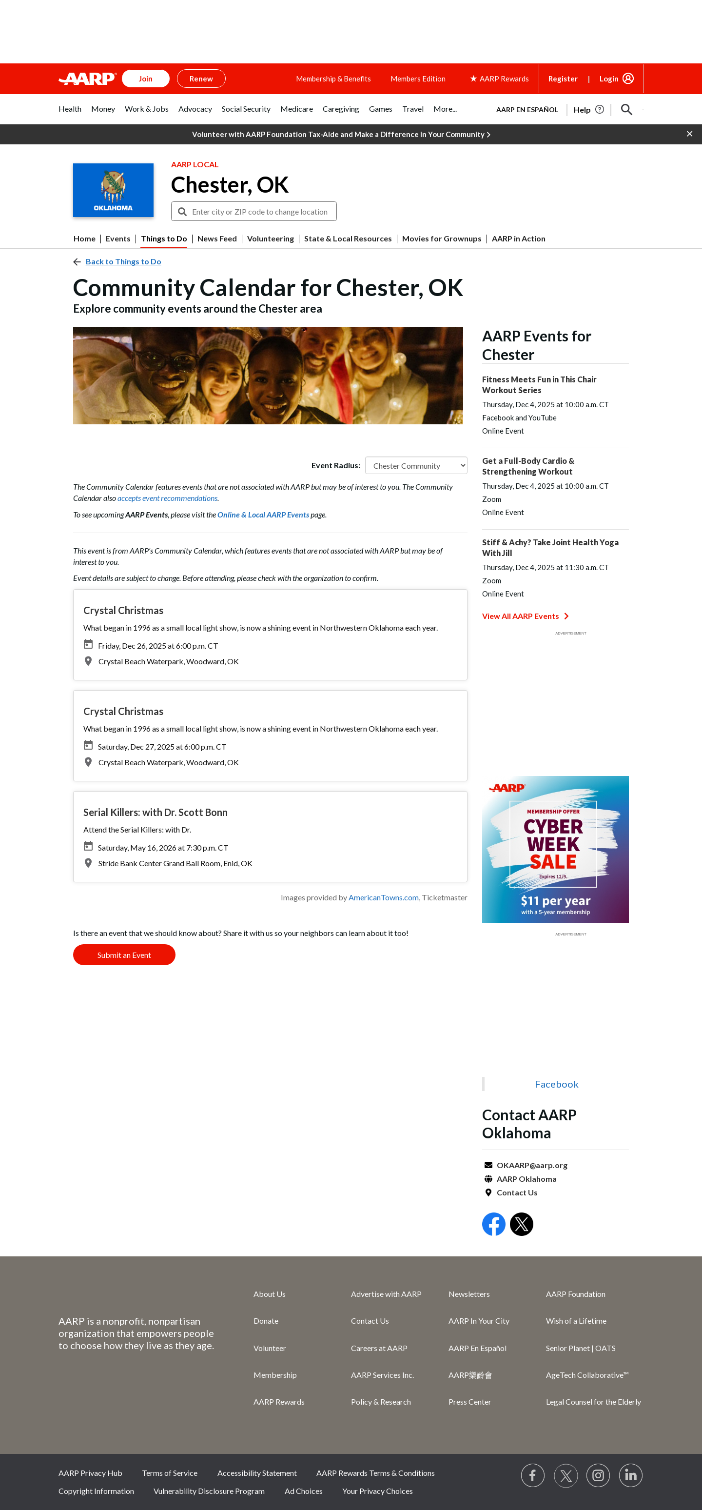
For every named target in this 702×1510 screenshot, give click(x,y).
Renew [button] (201, 78)
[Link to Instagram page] (598, 1476)
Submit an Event (124, 954)
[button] (627, 109)
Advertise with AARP (386, 1293)
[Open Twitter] (521, 1225)
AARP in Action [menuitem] (519, 238)
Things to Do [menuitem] (164, 238)
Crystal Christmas (123, 610)
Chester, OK (230, 184)
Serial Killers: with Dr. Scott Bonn (155, 812)
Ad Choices (304, 1490)
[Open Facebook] (494, 1225)
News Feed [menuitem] (217, 238)
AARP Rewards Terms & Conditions (375, 1472)
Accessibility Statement (257, 1472)
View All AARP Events (525, 615)
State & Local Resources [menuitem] (348, 238)
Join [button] (146, 78)
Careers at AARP (379, 1347)
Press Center (469, 1401)
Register (563, 78)
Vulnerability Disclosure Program (209, 1490)
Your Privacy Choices (377, 1490)
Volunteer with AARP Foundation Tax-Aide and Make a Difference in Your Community (341, 134)
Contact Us (517, 1192)
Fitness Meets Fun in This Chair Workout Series (539, 385)
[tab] (69, 114)
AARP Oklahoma (527, 1178)
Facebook (557, 1084)
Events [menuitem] (118, 238)
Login (609, 78)
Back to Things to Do (123, 261)
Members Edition (418, 78)
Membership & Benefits (333, 78)
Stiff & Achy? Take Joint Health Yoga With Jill (550, 547)
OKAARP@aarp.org (532, 1165)
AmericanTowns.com (384, 897)
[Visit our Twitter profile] (566, 1476)
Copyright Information (96, 1490)
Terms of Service (169, 1472)
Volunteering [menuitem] (270, 238)
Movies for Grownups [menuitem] (442, 238)
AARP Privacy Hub (90, 1472)
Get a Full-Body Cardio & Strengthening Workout (528, 466)
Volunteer (270, 1347)
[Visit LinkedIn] (631, 1476)
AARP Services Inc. (382, 1374)
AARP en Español (527, 109)
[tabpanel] (566, 108)
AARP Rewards (279, 1401)
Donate (266, 1320)
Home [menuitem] (85, 238)
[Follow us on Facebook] (533, 1476)
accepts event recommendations (167, 497)
